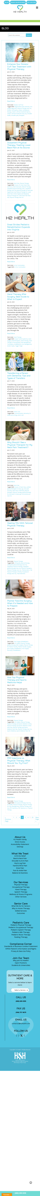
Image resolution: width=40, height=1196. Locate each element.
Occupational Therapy (21, 887)
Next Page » (37, 819)
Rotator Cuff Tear (18, 105)
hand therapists (16, 340)
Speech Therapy (21, 892)
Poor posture (25, 494)
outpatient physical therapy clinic (16, 188)
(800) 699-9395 (20, 1193)
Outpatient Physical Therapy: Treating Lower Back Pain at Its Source (19, 145)
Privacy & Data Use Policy (21, 951)
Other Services (21, 897)
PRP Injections (13, 808)
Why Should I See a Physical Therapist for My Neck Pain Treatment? (19, 445)
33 (33, 817)
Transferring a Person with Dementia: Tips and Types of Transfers (18, 375)
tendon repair (10, 346)
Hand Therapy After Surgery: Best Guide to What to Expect (18, 296)
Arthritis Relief (20, 856)
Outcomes (21, 913)
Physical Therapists (26, 568)
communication (19, 413)
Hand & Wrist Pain (20, 865)
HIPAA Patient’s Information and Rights (20, 949)
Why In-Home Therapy (21, 908)
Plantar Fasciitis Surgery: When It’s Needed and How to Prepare (20, 603)
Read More (11, 101)
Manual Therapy (26, 187)
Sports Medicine (11, 731)
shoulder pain (14, 115)
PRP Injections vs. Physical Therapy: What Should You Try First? (18, 760)
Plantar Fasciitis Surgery (24, 647)
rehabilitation (17, 344)
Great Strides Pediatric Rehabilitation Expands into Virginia (18, 227)
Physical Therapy (24, 183)
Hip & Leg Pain (20, 863)
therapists (21, 115)
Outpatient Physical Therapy (14, 566)
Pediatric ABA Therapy (21, 932)
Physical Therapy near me (24, 108)
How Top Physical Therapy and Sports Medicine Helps (16, 680)
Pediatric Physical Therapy (21, 925)
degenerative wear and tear (22, 106)
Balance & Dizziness (20, 873)
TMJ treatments (21, 573)
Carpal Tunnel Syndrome (21, 339)
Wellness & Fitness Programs (20, 894)
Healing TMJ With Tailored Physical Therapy (20, 524)
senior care (21, 415)
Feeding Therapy (20, 937)
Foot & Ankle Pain (20, 870)
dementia (26, 413)
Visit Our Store (31, 2)
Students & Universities (21, 965)
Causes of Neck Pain (20, 487)
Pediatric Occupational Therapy (21, 927)
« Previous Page (8, 819)
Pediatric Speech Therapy (21, 930)
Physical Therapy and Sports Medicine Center (19, 724)
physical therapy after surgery (15, 645)
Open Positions (21, 963)
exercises (9, 187)
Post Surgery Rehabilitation (21, 641)
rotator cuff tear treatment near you (17, 113)
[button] (30, 1182)
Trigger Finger (19, 346)
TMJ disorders (25, 570)
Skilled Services (21, 911)
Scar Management (27, 344)
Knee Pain (20, 868)
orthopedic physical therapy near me (17, 565)
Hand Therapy (17, 337)
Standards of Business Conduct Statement (21, 946)
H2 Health (17, 643)
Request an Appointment (18, 2)
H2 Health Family (20, 839)
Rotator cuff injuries (12, 110)
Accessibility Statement (20, 844)
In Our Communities (19, 265)
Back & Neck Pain (20, 858)
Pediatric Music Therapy (20, 935)
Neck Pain (16, 485)
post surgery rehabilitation (14, 648)
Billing (7, 2)
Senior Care (17, 411)
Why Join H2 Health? (21, 960)
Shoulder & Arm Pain (20, 861)
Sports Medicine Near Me (23, 731)
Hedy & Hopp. (23, 1062)
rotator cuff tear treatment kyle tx (21, 112)
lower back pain (17, 187)
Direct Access (20, 842)
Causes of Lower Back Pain (22, 185)
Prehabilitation (17, 650)
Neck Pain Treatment (18, 490)
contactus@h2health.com (21, 1023)
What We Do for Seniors (21, 906)
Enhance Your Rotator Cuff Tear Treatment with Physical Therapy (19, 66)
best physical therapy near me (23, 803)
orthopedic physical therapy (22, 563)
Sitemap (20, 847)
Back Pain (16, 183)
